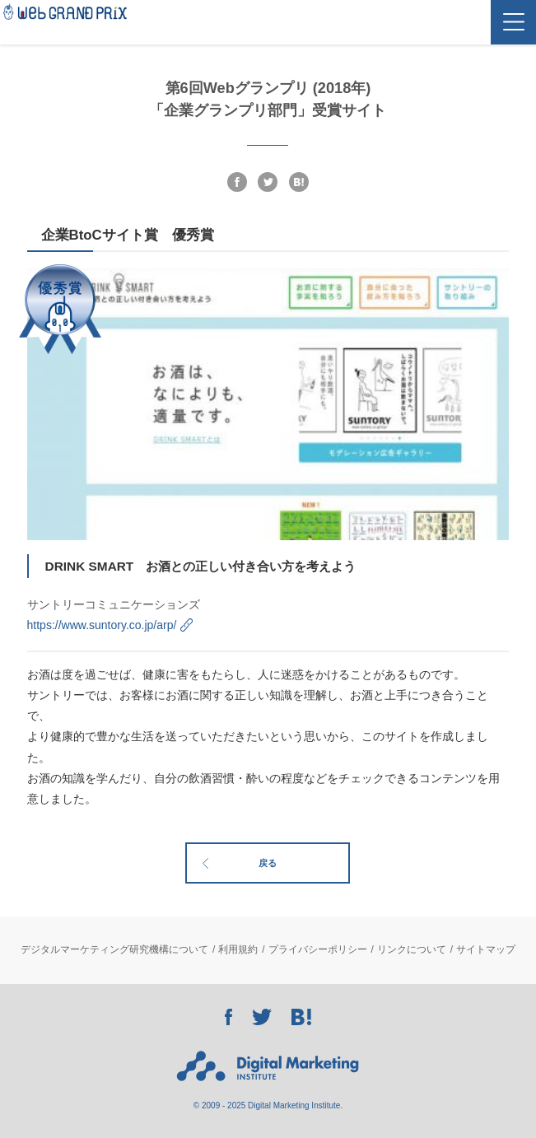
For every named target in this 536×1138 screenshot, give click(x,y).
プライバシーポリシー (317, 949)
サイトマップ (485, 949)
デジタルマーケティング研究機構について (114, 949)
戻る (268, 863)
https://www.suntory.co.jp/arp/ (102, 625)
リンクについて (411, 949)
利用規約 (238, 949)
